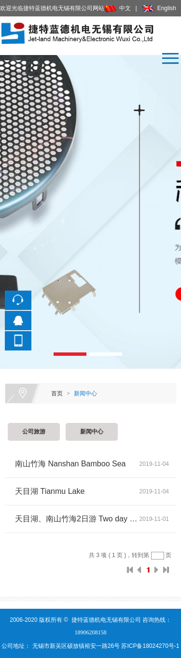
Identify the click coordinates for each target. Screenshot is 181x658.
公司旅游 (33, 431)
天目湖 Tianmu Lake (49, 491)
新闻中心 (85, 393)
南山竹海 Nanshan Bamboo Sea (70, 464)
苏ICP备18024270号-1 (149, 646)
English (159, 8)
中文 (117, 8)
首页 (57, 393)
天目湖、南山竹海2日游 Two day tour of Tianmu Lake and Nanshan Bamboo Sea (77, 519)
